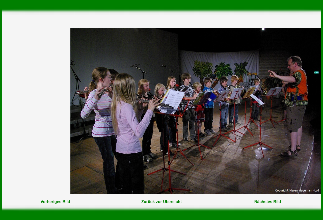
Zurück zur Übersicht (161, 202)
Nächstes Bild (267, 202)
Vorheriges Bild (55, 202)
